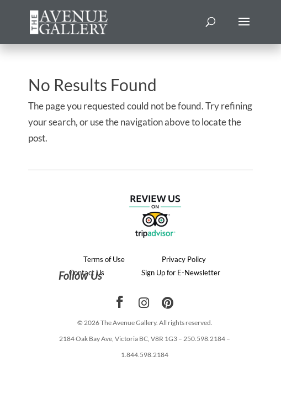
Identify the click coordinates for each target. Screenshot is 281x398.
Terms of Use (104, 259)
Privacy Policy (184, 259)
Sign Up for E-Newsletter (180, 272)
